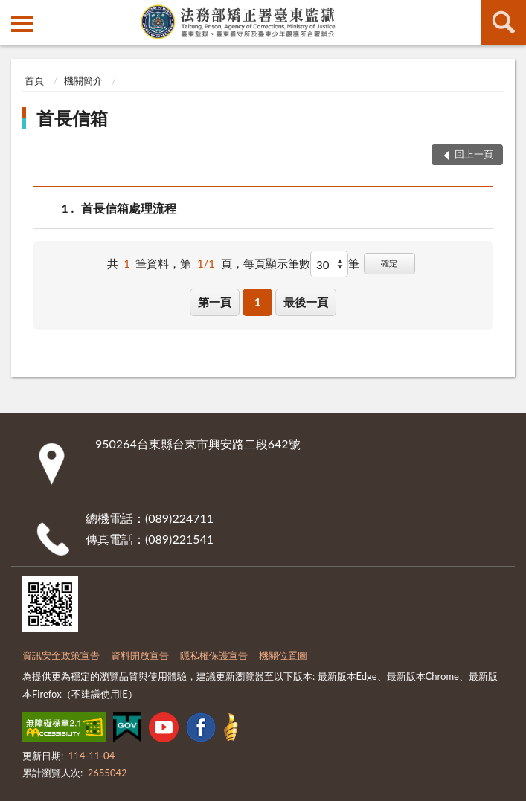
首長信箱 (72, 118)
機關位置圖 (283, 655)
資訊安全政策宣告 (61, 655)
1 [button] (257, 302)
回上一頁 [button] (474, 154)
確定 (389, 263)
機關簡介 (83, 80)
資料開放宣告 (140, 655)
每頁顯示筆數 (276, 263)
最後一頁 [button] (305, 302)
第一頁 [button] (214, 302)
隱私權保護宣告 (214, 655)
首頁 (34, 80)
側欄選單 (22, 24)
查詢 (503, 22)
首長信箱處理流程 (128, 207)
